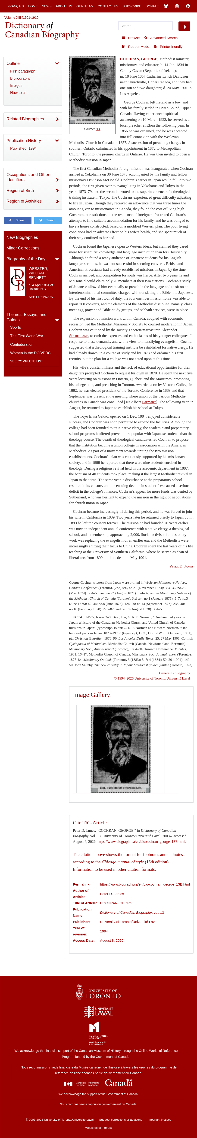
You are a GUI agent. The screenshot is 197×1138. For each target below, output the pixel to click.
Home (33, 6)
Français (15, 6)
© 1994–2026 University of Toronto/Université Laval (152, 678)
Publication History (23, 140)
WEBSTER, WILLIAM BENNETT (38, 273)
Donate (152, 6)
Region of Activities (24, 201)
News (47, 6)
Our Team (85, 6)
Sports (15, 327)
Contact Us (108, 6)
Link (98, 129)
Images (16, 86)
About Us (64, 6)
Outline (13, 63)
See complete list (26, 361)
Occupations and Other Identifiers (27, 177)
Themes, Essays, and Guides (26, 317)
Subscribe (131, 6)
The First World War (26, 336)
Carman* (149, 402)
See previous (41, 297)
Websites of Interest (98, 1127)
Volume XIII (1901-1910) (22, 17)
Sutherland (78, 336)
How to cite (19, 93)
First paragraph (22, 71)
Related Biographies (25, 119)
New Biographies (22, 237)
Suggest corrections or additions (120, 1119)
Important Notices (159, 1119)
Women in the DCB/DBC (30, 353)
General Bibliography (174, 673)
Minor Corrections (22, 248)
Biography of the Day (25, 259)
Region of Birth (20, 190)
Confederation (22, 344)
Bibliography (20, 78)
